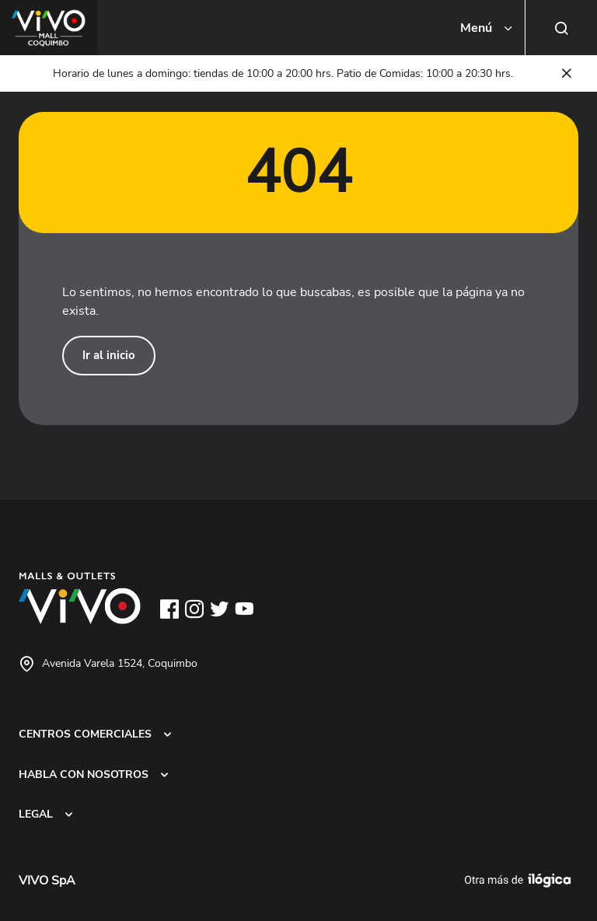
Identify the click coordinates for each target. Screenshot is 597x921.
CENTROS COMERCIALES (85, 733)
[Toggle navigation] (487, 28)
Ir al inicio (108, 355)
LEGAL (36, 814)
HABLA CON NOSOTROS (83, 774)
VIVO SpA (47, 880)
